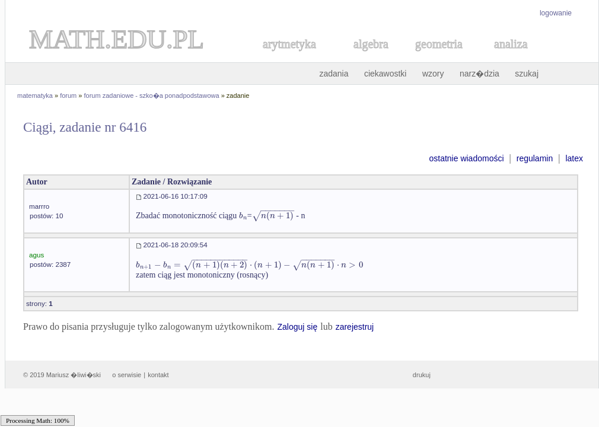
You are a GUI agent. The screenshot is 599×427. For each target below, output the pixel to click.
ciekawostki (385, 73)
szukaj (527, 73)
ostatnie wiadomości (466, 158)
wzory (433, 73)
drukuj (422, 374)
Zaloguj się (297, 327)
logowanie (556, 13)
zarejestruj (355, 327)
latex (574, 158)
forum (68, 95)
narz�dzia (479, 73)
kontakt (158, 374)
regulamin (535, 158)
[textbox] (243, 215)
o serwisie (126, 374)
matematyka (35, 95)
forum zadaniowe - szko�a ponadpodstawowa (151, 95)
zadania (333, 73)
